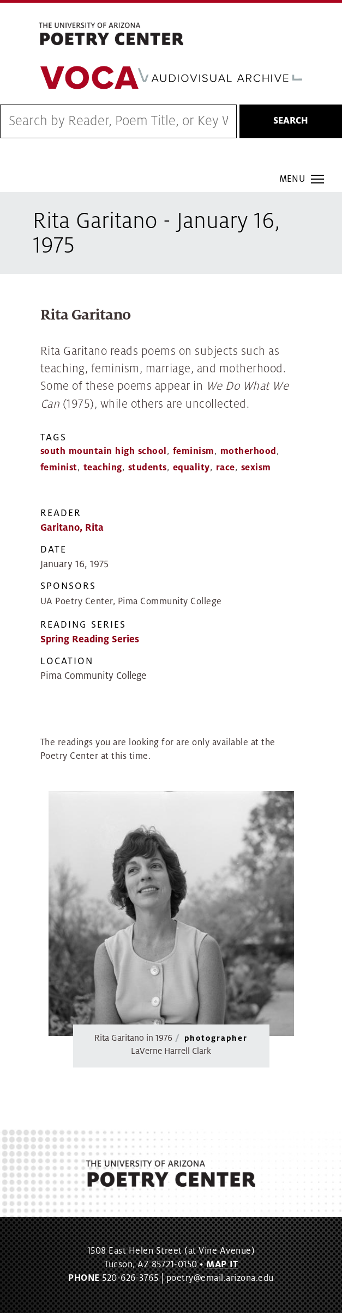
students (147, 468)
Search (290, 121)
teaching (102, 468)
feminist (58, 468)
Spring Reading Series (89, 639)
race (225, 468)
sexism (256, 468)
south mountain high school (103, 451)
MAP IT (222, 1264)
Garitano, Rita (72, 528)
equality (191, 468)
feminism (193, 451)
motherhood (248, 451)
